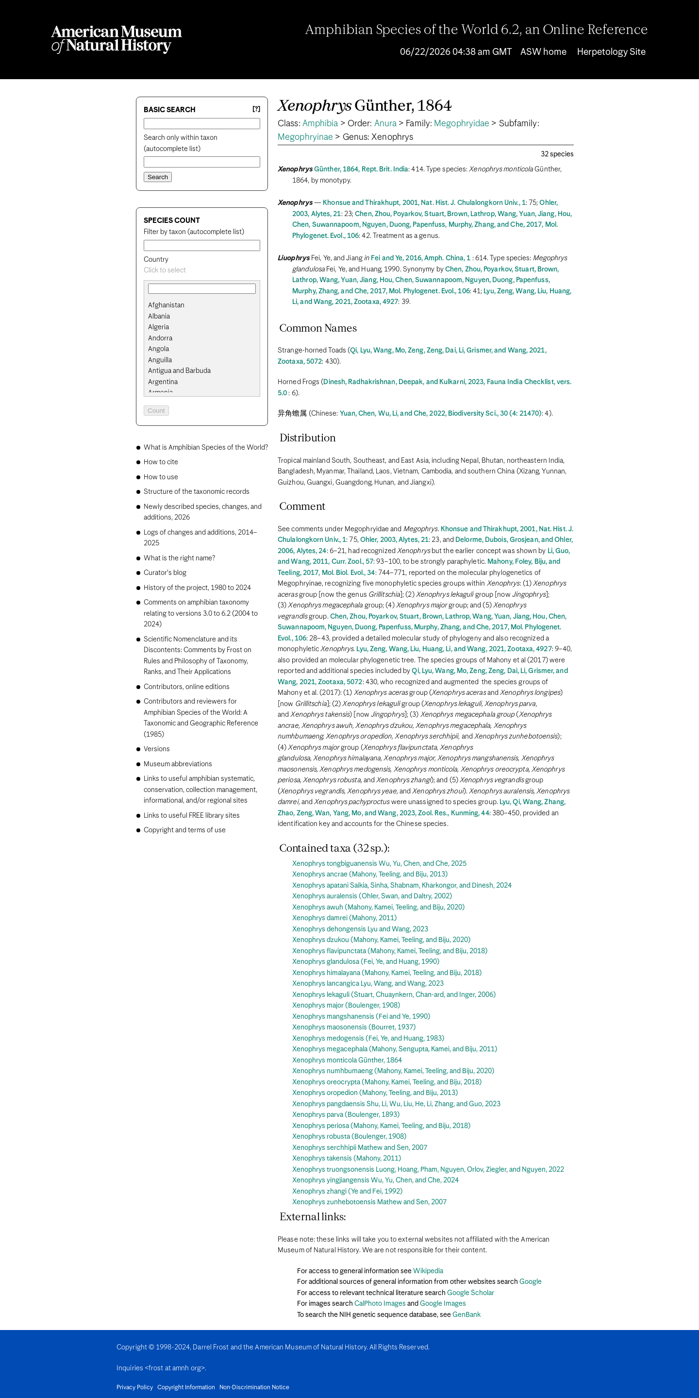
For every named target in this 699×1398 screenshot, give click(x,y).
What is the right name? (179, 558)
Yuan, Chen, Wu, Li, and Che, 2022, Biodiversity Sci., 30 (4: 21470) (441, 413)
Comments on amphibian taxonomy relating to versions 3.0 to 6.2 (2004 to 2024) (201, 613)
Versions (157, 749)
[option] (205, 305)
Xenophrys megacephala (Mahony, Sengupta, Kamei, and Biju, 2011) (395, 1049)
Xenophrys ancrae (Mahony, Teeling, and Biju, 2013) (370, 874)
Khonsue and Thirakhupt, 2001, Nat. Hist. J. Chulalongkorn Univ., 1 (424, 203)
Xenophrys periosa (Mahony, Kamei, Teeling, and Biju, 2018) (381, 1126)
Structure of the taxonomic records (197, 491)
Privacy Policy (134, 1388)
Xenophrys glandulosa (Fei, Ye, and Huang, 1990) (366, 962)
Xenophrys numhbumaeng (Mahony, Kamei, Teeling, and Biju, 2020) (393, 1071)
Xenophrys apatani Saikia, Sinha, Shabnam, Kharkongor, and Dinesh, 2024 (402, 885)
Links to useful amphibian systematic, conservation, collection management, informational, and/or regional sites (200, 789)
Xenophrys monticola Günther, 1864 (347, 1060)
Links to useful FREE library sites (192, 815)
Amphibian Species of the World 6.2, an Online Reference (477, 30)
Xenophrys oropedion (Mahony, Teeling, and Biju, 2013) (375, 1093)
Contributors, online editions (187, 687)
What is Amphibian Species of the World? (206, 447)
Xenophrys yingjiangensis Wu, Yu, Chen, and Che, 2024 (375, 1180)
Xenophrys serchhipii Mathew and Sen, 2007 (359, 1148)
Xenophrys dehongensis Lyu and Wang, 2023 (360, 929)
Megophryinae (305, 137)
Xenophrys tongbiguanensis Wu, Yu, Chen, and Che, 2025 (379, 863)
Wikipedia (428, 1271)
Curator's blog (165, 573)
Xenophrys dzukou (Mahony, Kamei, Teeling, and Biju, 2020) (381, 940)
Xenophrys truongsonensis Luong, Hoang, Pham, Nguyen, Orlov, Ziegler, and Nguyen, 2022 (428, 1169)
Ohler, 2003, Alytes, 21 (394, 540)
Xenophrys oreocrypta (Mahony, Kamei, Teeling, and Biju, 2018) (387, 1082)
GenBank (466, 1315)
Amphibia (320, 123)
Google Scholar (470, 1293)
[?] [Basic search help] (256, 109)
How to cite (161, 462)
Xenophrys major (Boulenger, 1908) (346, 1005)
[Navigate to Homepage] (116, 40)
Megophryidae (461, 123)
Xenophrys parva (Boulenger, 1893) (346, 1115)
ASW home (543, 52)
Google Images (443, 1303)
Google (530, 1282)
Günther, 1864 (364, 107)
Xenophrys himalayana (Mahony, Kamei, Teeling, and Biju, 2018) (387, 973)
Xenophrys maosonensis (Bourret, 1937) (354, 1027)
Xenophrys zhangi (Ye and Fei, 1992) (347, 1191)
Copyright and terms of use (185, 830)
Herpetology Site (611, 52)
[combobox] (202, 270)
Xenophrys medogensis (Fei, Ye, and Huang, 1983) (368, 1038)
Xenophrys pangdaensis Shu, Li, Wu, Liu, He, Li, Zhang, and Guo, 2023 (396, 1104)
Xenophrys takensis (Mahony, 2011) (346, 1158)
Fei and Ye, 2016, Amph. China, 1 (420, 258)
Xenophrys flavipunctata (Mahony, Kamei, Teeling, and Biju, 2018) (390, 951)
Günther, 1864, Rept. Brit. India (361, 169)
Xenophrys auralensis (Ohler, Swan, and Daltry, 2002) (372, 896)
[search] (202, 316)
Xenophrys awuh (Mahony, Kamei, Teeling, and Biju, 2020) (378, 907)
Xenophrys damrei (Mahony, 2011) (344, 918)
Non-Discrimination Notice (254, 1388)
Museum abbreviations (178, 764)
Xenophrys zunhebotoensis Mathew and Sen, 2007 (369, 1202)
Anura (385, 123)
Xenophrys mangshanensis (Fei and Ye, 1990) (361, 1016)
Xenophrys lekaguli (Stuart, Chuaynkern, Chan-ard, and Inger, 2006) (394, 995)
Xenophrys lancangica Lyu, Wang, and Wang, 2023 (368, 983)
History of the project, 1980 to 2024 (197, 588)
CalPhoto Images (380, 1303)
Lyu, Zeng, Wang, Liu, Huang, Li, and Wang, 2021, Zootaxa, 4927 (453, 649)
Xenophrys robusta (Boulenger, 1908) (349, 1136)
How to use (161, 477)
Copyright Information (186, 1388)
